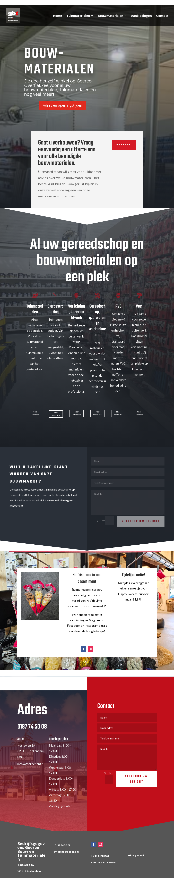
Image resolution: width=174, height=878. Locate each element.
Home (57, 16)
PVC (118, 306)
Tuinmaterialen (78, 16)
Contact (162, 16)
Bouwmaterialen (110, 16)
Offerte (121, 145)
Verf (139, 306)
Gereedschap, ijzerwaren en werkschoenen (97, 320)
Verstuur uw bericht (136, 785)
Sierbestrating (56, 309)
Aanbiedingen (141, 16)
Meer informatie (35, 413)
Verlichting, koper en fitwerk (76, 312)
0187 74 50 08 (26, 2)
